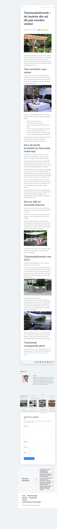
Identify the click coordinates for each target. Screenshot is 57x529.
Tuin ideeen (6, 29)
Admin (41, 29)
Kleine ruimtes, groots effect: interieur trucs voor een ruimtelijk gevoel (47, 497)
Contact (6, 63)
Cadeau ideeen (7, 46)
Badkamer (6, 36)
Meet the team (8, 61)
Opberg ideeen (7, 39)
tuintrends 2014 (30, 363)
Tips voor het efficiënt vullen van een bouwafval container (47, 489)
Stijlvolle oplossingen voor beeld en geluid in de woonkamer (47, 485)
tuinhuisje (31, 181)
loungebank (44, 80)
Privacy (6, 67)
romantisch (34, 220)
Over (6, 59)
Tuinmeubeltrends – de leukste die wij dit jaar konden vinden (38, 18)
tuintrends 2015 (45, 361)
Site (27, 462)
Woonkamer (6, 22)
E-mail (28, 456)
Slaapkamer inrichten (9, 25)
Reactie (28, 435)
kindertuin (46, 220)
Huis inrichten (7, 42)
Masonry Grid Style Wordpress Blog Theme (32, 514)
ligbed (35, 82)
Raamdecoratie (7, 32)
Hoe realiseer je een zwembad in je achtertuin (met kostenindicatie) (47, 480)
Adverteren (7, 65)
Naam (27, 451)
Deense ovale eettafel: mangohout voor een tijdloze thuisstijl (47, 492)
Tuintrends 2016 (36, 361)
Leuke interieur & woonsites (11, 69)
